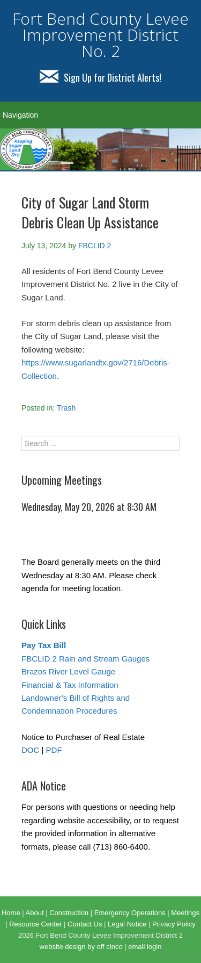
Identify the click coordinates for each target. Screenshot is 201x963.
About (35, 913)
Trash (66, 408)
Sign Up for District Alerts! (100, 77)
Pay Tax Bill (43, 645)
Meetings (185, 913)
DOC (30, 749)
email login (144, 947)
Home (11, 913)
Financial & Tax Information (69, 684)
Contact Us (85, 924)
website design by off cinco (81, 947)
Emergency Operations (130, 913)
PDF (54, 749)
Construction (68, 913)
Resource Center (35, 924)
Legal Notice (127, 924)
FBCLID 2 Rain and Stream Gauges (85, 658)
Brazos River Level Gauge (68, 671)
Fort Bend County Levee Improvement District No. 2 (100, 35)
